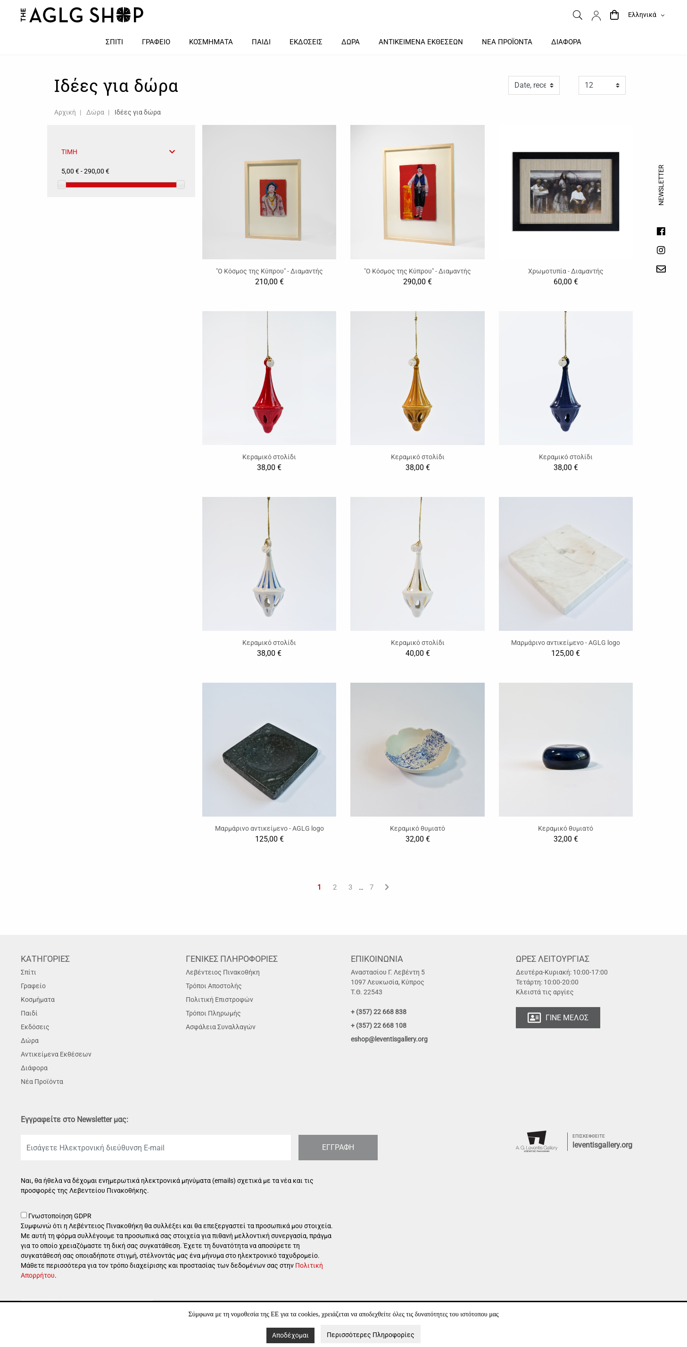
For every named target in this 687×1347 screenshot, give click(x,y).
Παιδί (29, 1013)
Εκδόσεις (35, 1027)
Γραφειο (156, 42)
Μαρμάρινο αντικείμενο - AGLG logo (565, 642)
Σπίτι (28, 972)
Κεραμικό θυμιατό (417, 828)
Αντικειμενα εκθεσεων (421, 42)
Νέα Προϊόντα (42, 1081)
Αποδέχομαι (290, 1335)
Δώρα (95, 112)
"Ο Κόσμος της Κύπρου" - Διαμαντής (269, 271)
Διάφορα (34, 1068)
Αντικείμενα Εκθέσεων (56, 1054)
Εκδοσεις (306, 42)
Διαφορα (566, 42)
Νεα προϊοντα (507, 42)
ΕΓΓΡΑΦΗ (338, 1147)
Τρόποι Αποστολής (214, 986)
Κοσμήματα (38, 999)
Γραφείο (33, 986)
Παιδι (261, 42)
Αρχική (65, 112)
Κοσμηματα (211, 42)
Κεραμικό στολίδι (269, 457)
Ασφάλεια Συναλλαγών (221, 1027)
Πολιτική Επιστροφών (219, 999)
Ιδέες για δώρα (138, 112)
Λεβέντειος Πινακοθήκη (223, 972)
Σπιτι (114, 42)
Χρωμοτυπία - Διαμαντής (566, 271)
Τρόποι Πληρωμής (213, 1013)
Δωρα (350, 42)
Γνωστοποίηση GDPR (179, 1246)
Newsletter (661, 194)
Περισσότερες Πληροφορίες (370, 1335)
